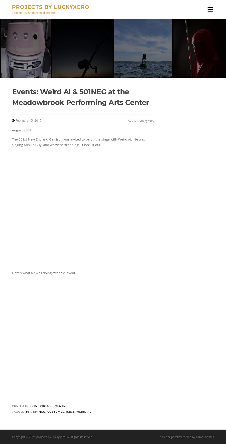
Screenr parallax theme (175, 437)
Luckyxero (146, 120)
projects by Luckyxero (50, 7)
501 (28, 412)
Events (59, 406)
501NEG (39, 412)
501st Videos (41, 406)
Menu (210, 9)
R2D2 (70, 412)
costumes (56, 412)
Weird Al (83, 412)
